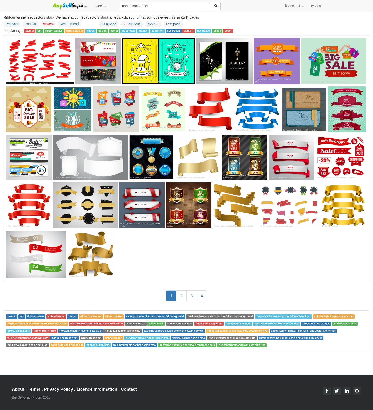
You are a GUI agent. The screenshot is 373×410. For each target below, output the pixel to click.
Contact (129, 389)
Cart (316, 5)
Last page (173, 24)
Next (153, 24)
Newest (48, 24)
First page (109, 24)
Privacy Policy (58, 389)
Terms (34, 389)
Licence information (97, 389)
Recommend (69, 24)
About (18, 389)
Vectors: (102, 6)
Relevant (12, 24)
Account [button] (294, 6)
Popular (30, 24)
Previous (132, 24)
